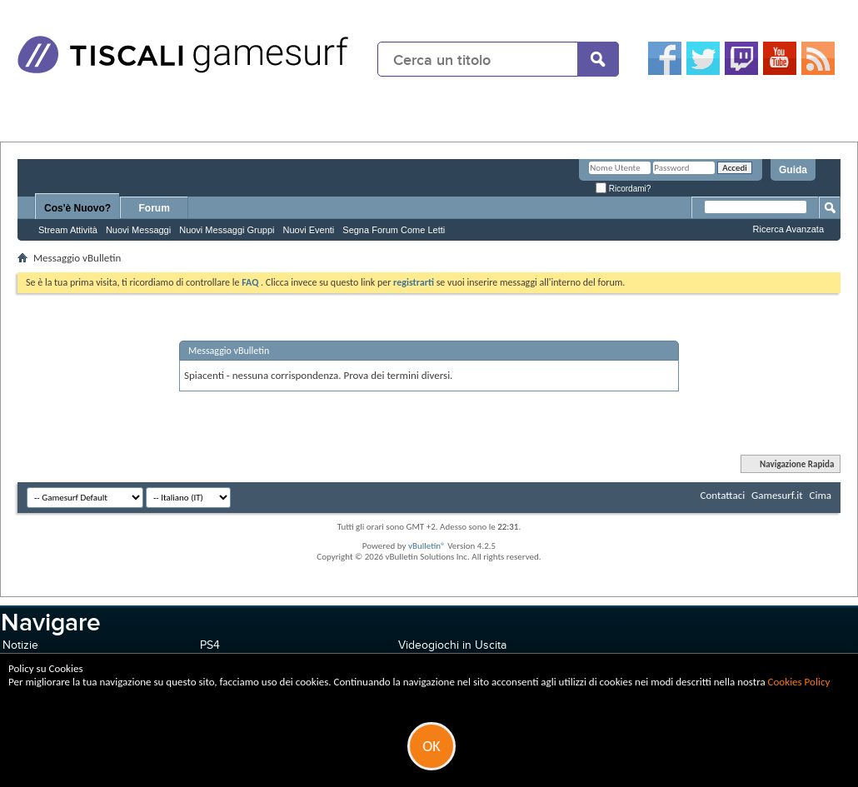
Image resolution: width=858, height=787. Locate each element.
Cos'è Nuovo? (77, 208)
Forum (154, 208)
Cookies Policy (799, 681)
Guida (793, 170)
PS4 (210, 645)
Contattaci (723, 495)
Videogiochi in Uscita (452, 645)
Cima (820, 495)
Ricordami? (623, 188)
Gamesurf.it (776, 495)
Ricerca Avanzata (788, 229)
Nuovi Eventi (309, 230)
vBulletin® (427, 545)
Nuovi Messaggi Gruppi (226, 230)
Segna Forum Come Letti (393, 230)
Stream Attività (67, 230)
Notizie (20, 645)
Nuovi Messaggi (138, 230)
